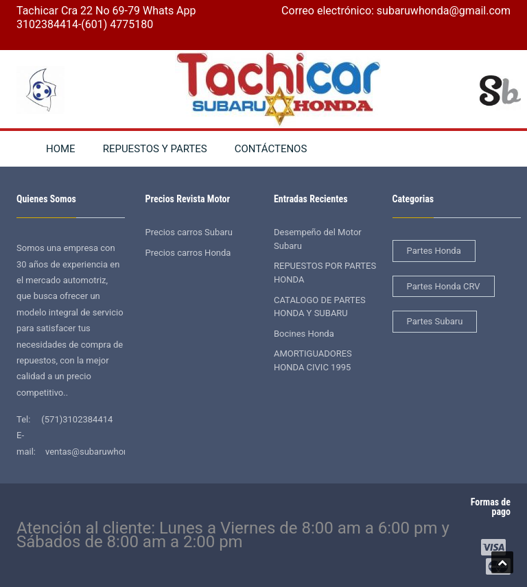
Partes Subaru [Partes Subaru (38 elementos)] (435, 321)
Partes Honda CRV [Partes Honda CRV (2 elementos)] (443, 286)
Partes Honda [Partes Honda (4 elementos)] (434, 250)
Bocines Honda (304, 333)
